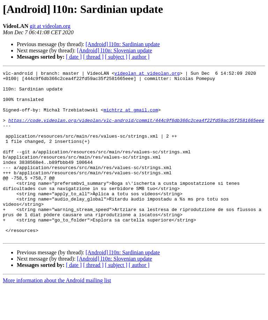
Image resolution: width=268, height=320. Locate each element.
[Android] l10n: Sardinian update (122, 44)
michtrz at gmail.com (131, 118)
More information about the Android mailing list (57, 314)
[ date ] (74, 57)
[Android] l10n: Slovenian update (114, 50)
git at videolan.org (50, 26)
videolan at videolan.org (147, 74)
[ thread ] (93, 57)
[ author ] (139, 57)
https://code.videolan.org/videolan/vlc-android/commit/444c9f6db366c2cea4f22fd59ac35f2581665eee (136, 131)
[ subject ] (116, 57)
